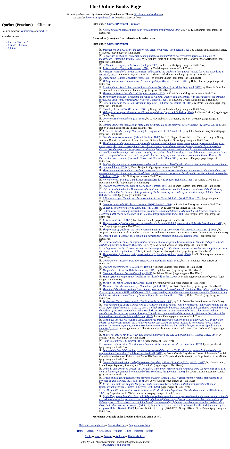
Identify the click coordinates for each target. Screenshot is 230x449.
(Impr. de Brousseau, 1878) (125, 68)
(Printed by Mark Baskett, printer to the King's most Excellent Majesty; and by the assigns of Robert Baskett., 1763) (163, 402)
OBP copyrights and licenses (114, 444)
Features (108, 436)
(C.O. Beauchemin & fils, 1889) (141, 260)
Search (90, 430)
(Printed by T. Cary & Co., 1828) (154, 362)
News (97, 436)
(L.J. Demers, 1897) (126, 266)
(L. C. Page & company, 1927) (133, 93)
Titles (128, 430)
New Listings (104, 430)
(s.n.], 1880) (160, 212)
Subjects (138, 430)
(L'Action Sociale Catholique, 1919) (127, 273)
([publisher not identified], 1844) (147, 103)
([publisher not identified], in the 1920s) (140, 276)
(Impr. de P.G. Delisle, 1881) (148, 112)
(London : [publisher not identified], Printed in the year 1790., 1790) (158, 385)
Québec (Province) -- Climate (123, 24)
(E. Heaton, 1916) (151, 235)
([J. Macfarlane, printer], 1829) (135, 286)
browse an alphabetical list (100, 17)
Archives (120, 436)
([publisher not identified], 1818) (163, 292)
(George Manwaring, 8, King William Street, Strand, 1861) (143, 131)
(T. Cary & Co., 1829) (162, 124)
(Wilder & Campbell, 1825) (162, 98)
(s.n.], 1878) (117, 220)
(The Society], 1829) (146, 49)
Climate (12, 48)
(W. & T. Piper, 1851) (152, 198)
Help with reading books (92, 425)
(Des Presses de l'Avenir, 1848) (137, 301)
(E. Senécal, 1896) (137, 204)
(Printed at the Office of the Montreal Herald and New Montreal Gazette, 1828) (163, 310)
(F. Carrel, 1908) (124, 109)
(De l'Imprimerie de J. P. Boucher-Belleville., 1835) (148, 179)
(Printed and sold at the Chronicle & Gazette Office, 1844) (160, 334)
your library (27, 31)
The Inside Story (136, 436)
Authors (118, 430)
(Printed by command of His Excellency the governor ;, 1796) (162, 370)
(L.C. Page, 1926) (127, 282)
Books (88, 436)
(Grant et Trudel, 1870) (144, 81)
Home (80, 430)
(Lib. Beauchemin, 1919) (129, 270)
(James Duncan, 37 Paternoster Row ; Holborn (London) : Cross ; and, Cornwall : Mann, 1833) (163, 150)
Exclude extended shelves (148, 14)
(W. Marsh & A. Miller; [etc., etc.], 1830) (152, 87)
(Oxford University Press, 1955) (126, 77)
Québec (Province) (18, 42)
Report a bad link (117, 425)
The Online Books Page (115, 6)
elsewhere (42, 31)
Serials (149, 430)
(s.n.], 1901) (160, 229)
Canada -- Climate (17, 45)
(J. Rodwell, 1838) (163, 173)
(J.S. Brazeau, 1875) (123, 340)
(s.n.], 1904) (142, 29)
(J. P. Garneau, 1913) (135, 185)
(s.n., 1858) (124, 118)
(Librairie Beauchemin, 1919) (162, 223)
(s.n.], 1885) (131, 207)
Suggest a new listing (140, 425)
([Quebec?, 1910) (160, 192)
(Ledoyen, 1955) (130, 65)
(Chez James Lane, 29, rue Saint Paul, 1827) (152, 344)
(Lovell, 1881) (147, 254)
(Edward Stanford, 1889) (131, 137)
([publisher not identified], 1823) (161, 324)
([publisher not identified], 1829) (160, 352)
